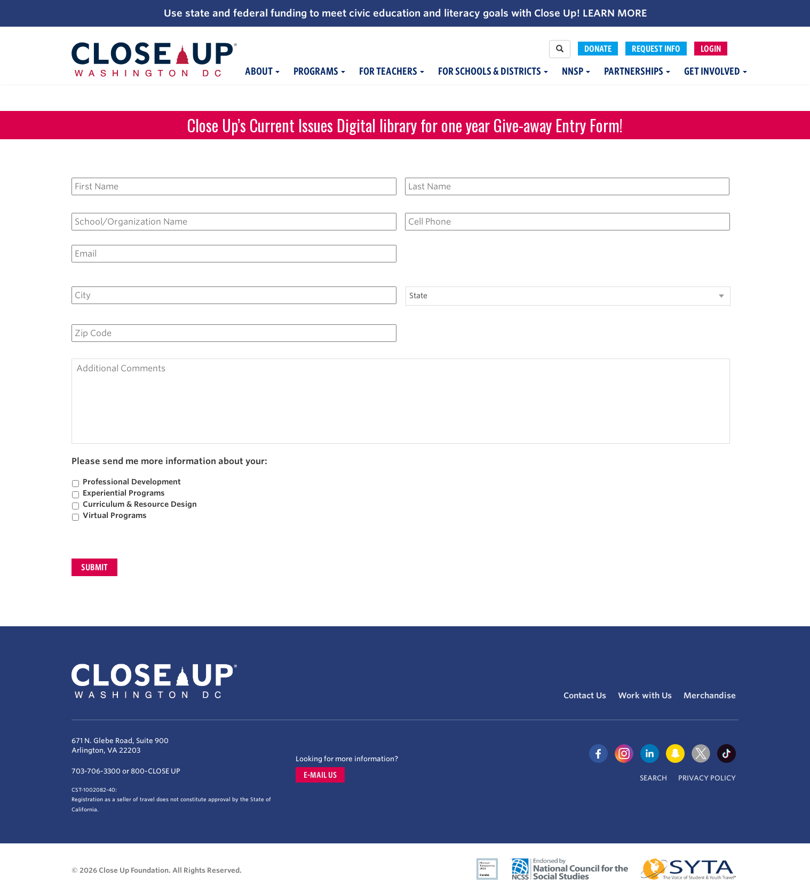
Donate (598, 48)
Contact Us (584, 695)
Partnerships (637, 71)
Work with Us (645, 695)
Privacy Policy (707, 778)
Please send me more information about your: (169, 461)
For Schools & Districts (493, 71)
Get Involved (715, 71)
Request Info (656, 48)
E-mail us (320, 774)
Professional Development (132, 481)
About (262, 71)
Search (653, 778)
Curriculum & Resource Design (140, 504)
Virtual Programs (115, 515)
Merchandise (710, 695)
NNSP (576, 71)
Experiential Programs (124, 493)
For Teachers (391, 71)
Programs (319, 71)
